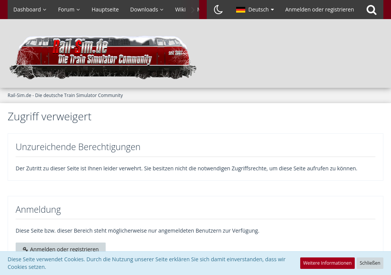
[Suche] (371, 9)
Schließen (370, 263)
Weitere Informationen (327, 263)
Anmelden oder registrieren (319, 9)
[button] (255, 9)
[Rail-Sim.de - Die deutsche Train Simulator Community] (195, 57)
